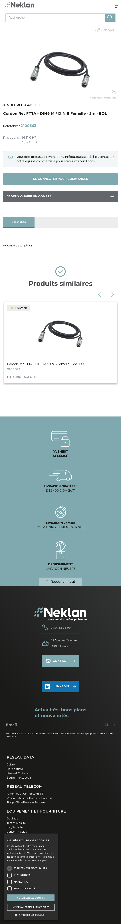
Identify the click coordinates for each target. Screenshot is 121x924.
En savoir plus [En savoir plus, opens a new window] (39, 860)
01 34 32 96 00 (61, 627)
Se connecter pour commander (60, 179)
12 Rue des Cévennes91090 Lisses (65, 643)
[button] (31, 915)
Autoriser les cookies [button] (31, 897)
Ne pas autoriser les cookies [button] (31, 907)
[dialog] (31, 877)
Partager (104, 30)
